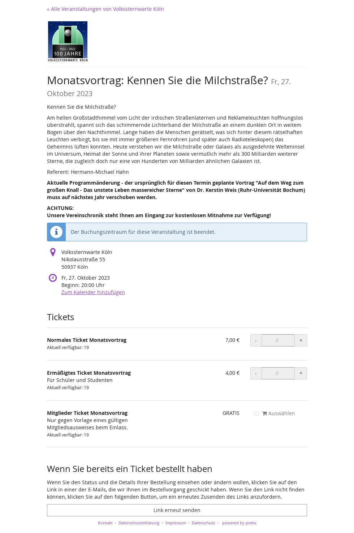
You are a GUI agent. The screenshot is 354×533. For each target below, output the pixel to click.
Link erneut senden (177, 510)
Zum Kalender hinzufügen (93, 292)
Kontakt (105, 522)
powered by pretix (239, 522)
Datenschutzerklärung (138, 522)
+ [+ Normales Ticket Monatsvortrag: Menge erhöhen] (300, 340)
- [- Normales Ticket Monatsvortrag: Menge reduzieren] (256, 340)
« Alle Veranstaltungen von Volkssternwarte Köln (105, 8)
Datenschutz (203, 522)
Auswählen (274, 413)
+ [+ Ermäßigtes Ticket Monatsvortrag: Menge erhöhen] (300, 373)
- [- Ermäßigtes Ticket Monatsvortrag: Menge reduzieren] (256, 373)
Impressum (175, 522)
